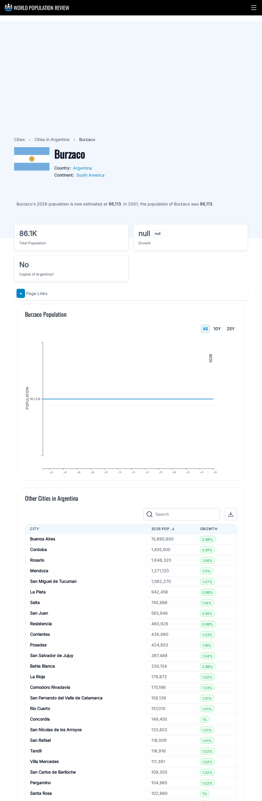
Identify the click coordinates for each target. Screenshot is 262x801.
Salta (35, 615)
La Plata (38, 604)
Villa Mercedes (44, 774)
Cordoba (38, 562)
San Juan (39, 625)
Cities (20, 139)
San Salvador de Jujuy (51, 668)
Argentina (82, 167)
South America (90, 175)
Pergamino (40, 795)
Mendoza (39, 583)
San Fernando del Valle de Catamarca (66, 710)
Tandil (36, 763)
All (205, 328)
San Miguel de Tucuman (53, 593)
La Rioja (37, 689)
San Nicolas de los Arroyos (56, 742)
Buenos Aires (42, 551)
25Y (231, 328)
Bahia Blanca (42, 678)
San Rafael (40, 752)
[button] (254, 7)
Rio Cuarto (40, 721)
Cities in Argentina (52, 139)
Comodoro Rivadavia (50, 699)
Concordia (40, 731)
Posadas (38, 657)
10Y (217, 328)
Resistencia (41, 636)
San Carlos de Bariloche (53, 784)
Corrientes (40, 646)
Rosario (37, 572)
